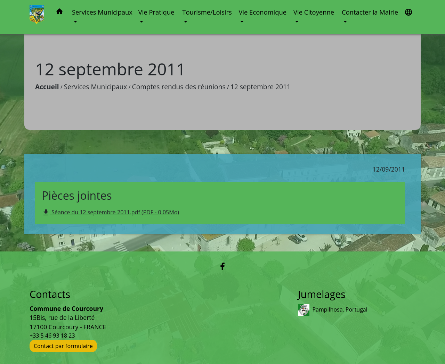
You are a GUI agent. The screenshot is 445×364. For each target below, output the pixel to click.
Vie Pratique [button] (156, 12)
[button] (59, 13)
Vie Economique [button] (262, 12)
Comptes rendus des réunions (179, 86)
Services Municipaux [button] (102, 12)
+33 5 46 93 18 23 (52, 335)
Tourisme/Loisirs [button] (207, 12)
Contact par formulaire (63, 346)
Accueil (47, 86)
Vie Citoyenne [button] (313, 12)
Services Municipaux (95, 86)
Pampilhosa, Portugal (332, 310)
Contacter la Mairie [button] (370, 12)
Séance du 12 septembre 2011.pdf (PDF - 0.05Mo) (110, 212)
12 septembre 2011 (260, 86)
